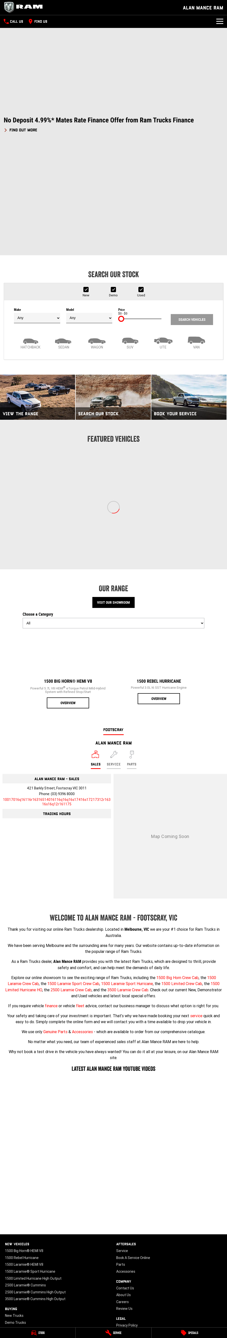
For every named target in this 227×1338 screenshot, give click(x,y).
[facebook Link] (8, 1260)
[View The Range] (37, 290)
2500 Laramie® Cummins (25, 1178)
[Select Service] (114, 653)
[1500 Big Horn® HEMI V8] (68, 564)
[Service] (113, 1333)
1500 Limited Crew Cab (181, 877)
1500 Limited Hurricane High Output (33, 1172)
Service (122, 1144)
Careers (122, 1195)
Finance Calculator (19, 1250)
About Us (123, 1188)
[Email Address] (57, 695)
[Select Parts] (131, 653)
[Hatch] (30, 236)
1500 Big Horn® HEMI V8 (24, 1144)
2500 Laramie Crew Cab (71, 883)
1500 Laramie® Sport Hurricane (30, 1165)
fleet (80, 899)
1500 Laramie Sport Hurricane (127, 877)
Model (89, 209)
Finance (11, 1243)
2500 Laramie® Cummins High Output (35, 1185)
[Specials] (189, 1333)
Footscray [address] (113, 623)
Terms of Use (127, 1226)
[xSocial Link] (30, 1260)
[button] (113, 124)
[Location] (96, 653)
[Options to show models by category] (113, 517)
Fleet (9, 1237)
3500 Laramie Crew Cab (127, 883)
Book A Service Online (133, 1151)
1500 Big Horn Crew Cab (177, 871)
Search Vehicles (192, 213)
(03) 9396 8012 (174, 1291)
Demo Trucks (15, 1216)
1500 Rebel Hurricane (22, 1151)
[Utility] (163, 236)
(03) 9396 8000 (63, 687)
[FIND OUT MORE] (20, 129)
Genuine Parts (55, 925)
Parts (120, 1158)
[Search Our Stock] (113, 290)
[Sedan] (63, 236)
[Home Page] (25, 7)
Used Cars (13, 1223)
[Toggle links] (21, 1315)
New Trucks (14, 1209)
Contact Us (125, 1181)
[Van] (196, 236)
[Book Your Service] (189, 290)
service (196, 909)
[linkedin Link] (45, 1260)
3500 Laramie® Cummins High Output (35, 1192)
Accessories (82, 925)
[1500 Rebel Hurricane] (159, 562)
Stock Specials (16, 1230)
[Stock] (37, 1333)
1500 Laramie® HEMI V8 (24, 1158)
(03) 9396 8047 (99, 1291)
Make (37, 209)
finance (51, 899)
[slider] (121, 212)
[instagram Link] (23, 1260)
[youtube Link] (15, 1260)
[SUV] (130, 236)
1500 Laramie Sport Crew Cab (73, 877)
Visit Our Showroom (113, 496)
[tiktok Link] (38, 1260)
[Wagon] (97, 236)
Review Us (124, 1202)
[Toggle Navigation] (219, 21)
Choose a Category (113, 514)
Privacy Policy (127, 1219)
